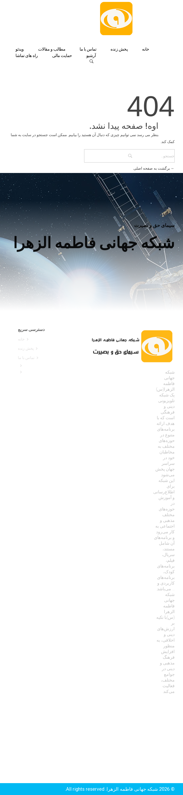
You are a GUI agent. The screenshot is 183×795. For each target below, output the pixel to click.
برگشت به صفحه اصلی (154, 168)
